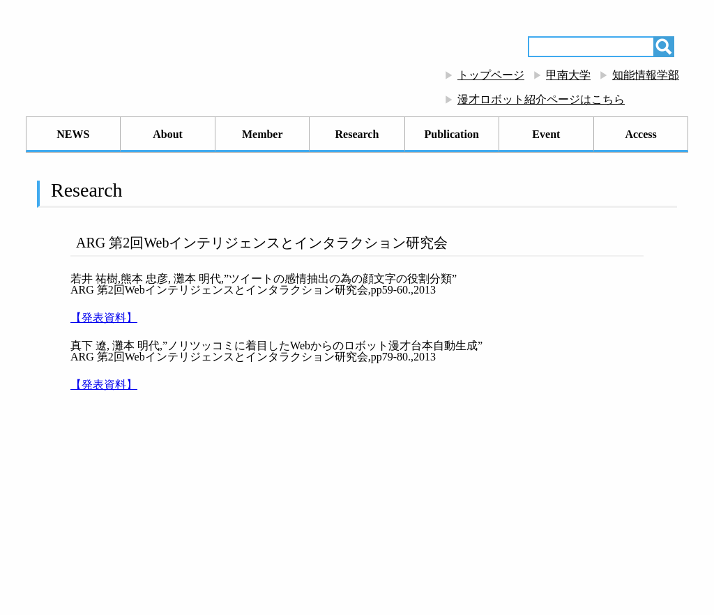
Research (357, 134)
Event (546, 134)
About (168, 134)
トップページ (490, 75)
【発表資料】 (103, 318)
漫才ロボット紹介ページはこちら (541, 99)
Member (262, 134)
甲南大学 (568, 75)
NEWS (72, 134)
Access (640, 134)
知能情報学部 (645, 75)
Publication (452, 134)
